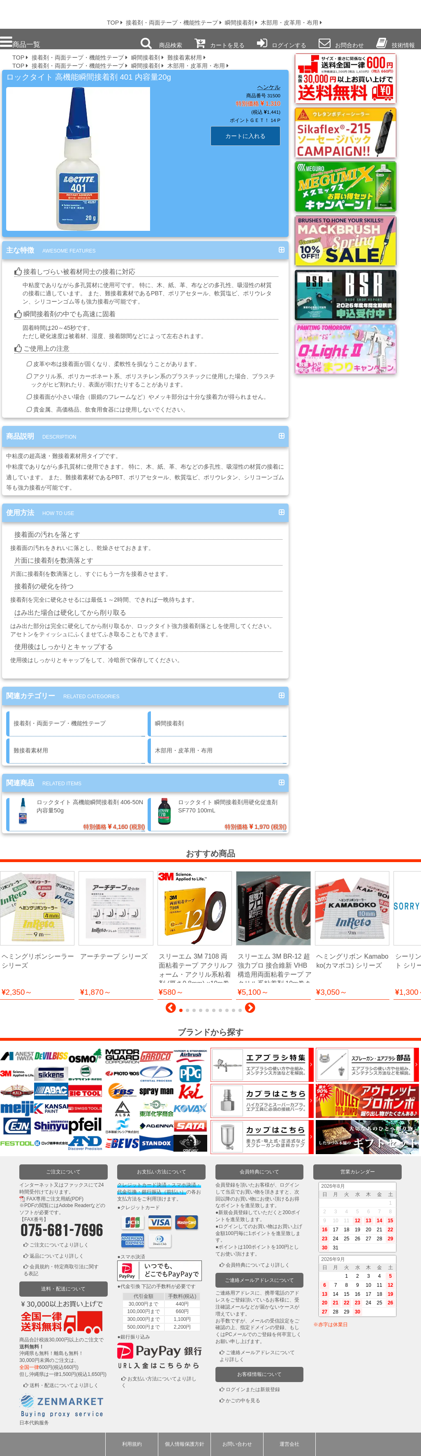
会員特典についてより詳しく (258, 1265)
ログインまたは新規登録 (253, 1389)
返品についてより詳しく (57, 1256)
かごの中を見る (243, 1400)
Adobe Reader (74, 1206)
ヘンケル (268, 87)
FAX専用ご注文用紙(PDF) (54, 1199)
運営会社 (289, 1444)
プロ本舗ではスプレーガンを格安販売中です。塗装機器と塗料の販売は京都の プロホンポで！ (49, 12)
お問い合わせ (237, 1444)
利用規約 (132, 1444)
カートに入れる (245, 136)
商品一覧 (20, 42)
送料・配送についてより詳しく (64, 1385)
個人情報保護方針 (184, 1444)
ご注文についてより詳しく (59, 1245)
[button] (171, 1010)
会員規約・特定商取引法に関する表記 (61, 1270)
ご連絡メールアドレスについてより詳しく (257, 1356)
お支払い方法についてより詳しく (159, 1382)
